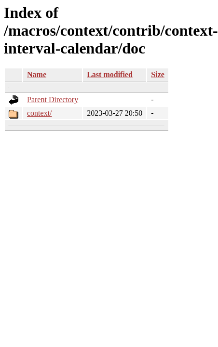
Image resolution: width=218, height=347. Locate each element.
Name (36, 74)
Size (157, 74)
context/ (39, 113)
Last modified (110, 74)
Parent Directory (52, 99)
